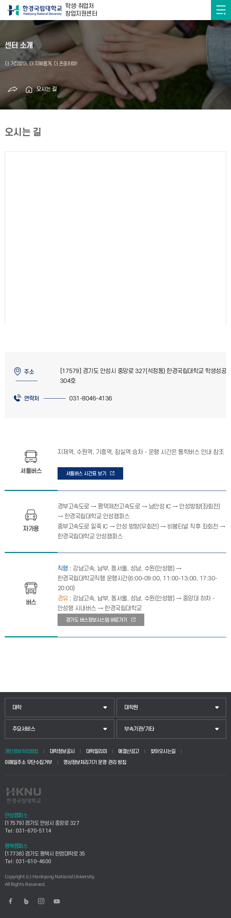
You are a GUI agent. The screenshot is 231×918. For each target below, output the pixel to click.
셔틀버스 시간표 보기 (86, 473)
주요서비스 (23, 729)
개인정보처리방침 (21, 751)
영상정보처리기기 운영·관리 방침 (94, 762)
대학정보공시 (62, 751)
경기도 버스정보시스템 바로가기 (96, 620)
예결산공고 (128, 751)
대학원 (131, 707)
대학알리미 (96, 751)
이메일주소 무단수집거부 (28, 762)
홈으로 (29, 89)
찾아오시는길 (163, 751)
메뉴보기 (221, 10)
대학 (16, 707)
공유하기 (13, 89)
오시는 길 (46, 89)
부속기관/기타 (139, 729)
